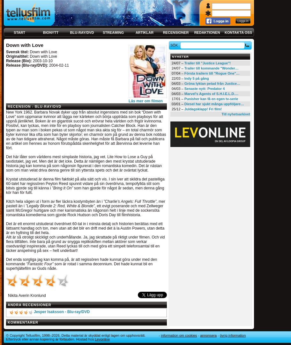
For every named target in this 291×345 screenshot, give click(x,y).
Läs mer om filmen (146, 101)
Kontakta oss (238, 32)
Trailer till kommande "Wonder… (211, 68)
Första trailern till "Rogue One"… (212, 73)
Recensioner (176, 32)
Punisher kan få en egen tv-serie (211, 99)
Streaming (113, 32)
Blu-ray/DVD (82, 32)
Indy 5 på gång (196, 78)
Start (19, 32)
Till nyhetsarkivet (235, 114)
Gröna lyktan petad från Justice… (212, 83)
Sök (175, 45)
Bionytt (50, 32)
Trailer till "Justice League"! (207, 63)
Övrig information (233, 335)
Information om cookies (179, 335)
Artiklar (144, 32)
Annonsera (208, 335)
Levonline (102, 339)
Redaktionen (207, 32)
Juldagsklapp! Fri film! (203, 109)
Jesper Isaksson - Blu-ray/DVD (62, 312)
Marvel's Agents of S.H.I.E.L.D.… (211, 94)
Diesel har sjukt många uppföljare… (214, 104)
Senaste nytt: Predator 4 (204, 89)
